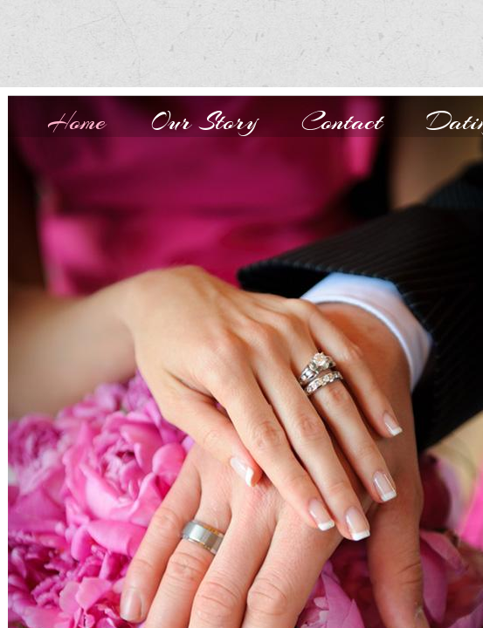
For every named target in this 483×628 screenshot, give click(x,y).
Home (76, 121)
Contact (342, 121)
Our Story (203, 121)
